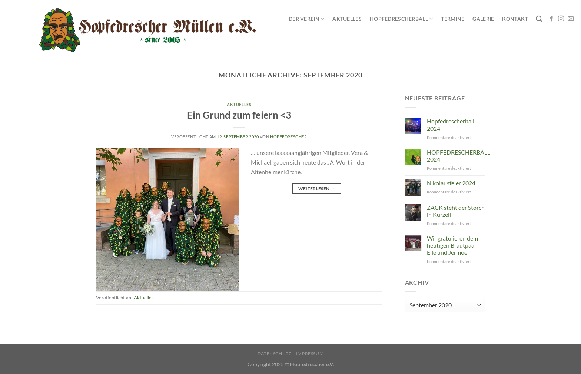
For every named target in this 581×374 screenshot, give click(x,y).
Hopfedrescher (288, 136)
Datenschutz (275, 353)
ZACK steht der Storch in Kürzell (456, 211)
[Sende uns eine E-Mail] (571, 19)
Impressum (310, 353)
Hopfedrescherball (401, 18)
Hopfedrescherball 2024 (450, 125)
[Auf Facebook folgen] (551, 19)
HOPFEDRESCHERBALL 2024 (458, 156)
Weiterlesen (316, 188)
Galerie (483, 19)
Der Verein (306, 18)
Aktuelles (347, 19)
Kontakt (515, 19)
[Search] (539, 19)
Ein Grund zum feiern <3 (239, 114)
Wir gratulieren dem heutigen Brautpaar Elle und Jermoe (452, 245)
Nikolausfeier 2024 (451, 182)
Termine (452, 19)
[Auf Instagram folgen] (561, 19)
